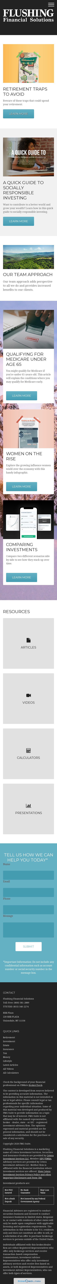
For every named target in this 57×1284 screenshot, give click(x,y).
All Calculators (11, 1073)
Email (6, 881)
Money (6, 1057)
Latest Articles (10, 1065)
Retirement (9, 1037)
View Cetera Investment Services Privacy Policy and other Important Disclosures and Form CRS (27, 1174)
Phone (6, 898)
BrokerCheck (35, 1085)
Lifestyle (7, 1061)
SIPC (42, 1158)
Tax (5, 1053)
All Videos (8, 1069)
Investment (9, 1041)
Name (6, 864)
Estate (6, 1045)
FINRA (48, 1158)
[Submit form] (29, 946)
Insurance (8, 1049)
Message (8, 916)
